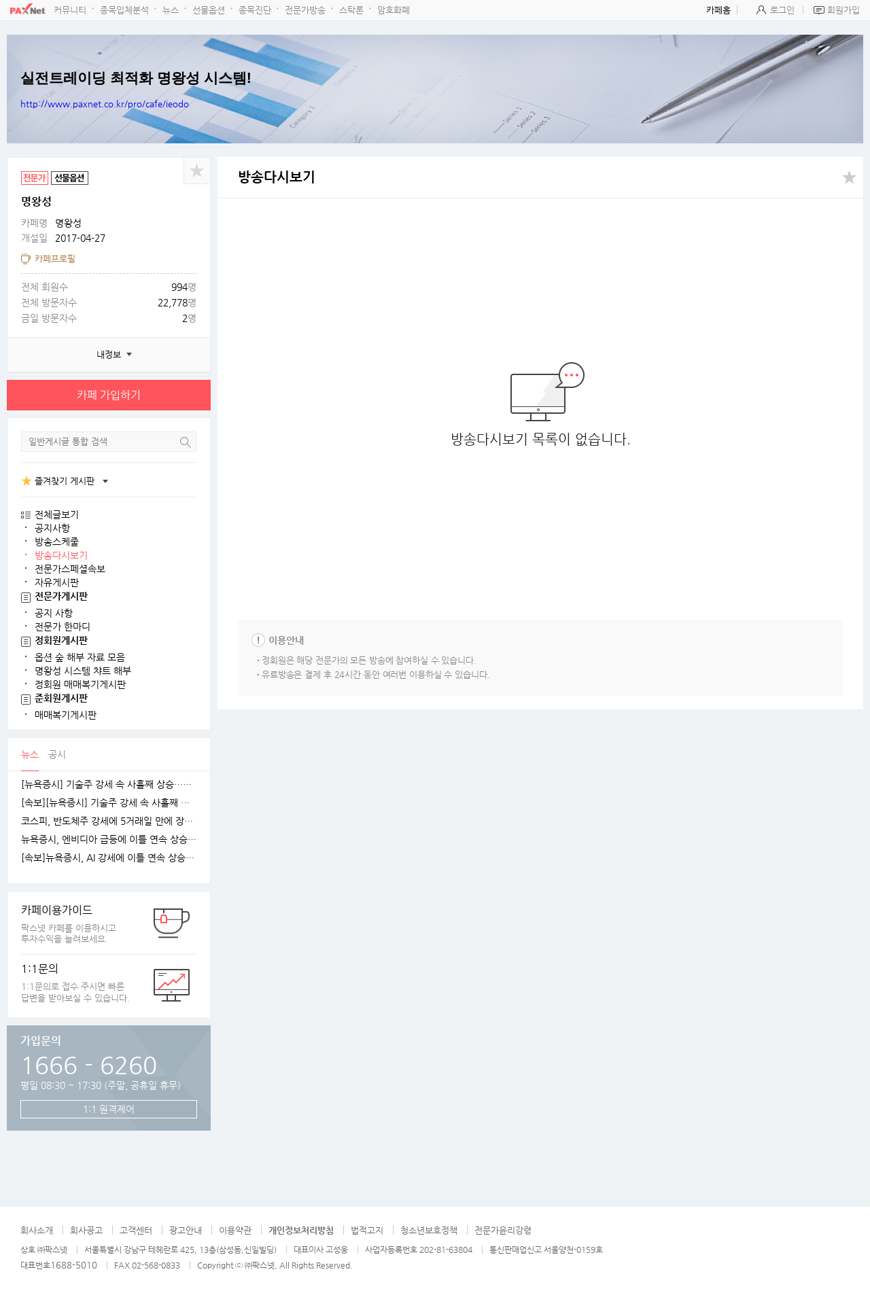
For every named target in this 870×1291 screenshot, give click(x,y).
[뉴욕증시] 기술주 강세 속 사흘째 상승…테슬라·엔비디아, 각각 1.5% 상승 (108, 784)
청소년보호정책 (428, 1230)
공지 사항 (54, 612)
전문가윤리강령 (503, 1230)
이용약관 (235, 1230)
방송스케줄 (57, 541)
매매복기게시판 (66, 714)
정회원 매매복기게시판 (80, 684)
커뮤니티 (70, 10)
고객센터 (136, 1230)
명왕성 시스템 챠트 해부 (83, 670)
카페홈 (718, 10)
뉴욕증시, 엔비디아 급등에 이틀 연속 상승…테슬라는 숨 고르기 (108, 839)
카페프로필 (55, 258)
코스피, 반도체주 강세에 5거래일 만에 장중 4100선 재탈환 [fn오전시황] (108, 821)
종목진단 (255, 10)
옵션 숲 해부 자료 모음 (80, 657)
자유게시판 (57, 582)
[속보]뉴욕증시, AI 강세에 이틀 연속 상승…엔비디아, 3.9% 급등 (108, 858)
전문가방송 (305, 10)
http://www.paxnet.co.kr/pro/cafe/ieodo (104, 104)
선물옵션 (208, 10)
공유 (197, 170)
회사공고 (86, 1230)
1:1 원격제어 (109, 1108)
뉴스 (170, 10)
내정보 (109, 354)
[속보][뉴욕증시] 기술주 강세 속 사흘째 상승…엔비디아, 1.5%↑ (108, 803)
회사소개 (36, 1230)
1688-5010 (73, 1265)
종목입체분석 (124, 10)
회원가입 (843, 9)
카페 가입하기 (109, 395)
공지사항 (52, 528)
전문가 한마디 (62, 626)
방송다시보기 (61, 555)
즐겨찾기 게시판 (64, 481)
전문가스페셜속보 (70, 568)
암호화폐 (393, 10)
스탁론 (351, 10)
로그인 (782, 9)
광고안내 (185, 1230)
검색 (185, 442)
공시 (57, 754)
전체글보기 (57, 514)
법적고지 (367, 1230)
